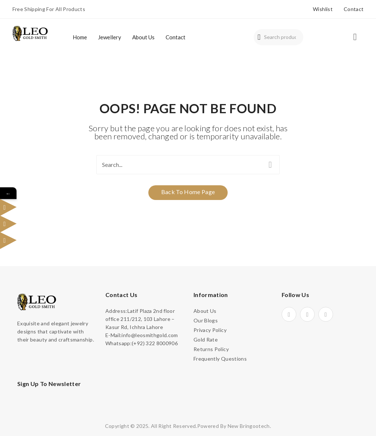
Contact (354, 9)
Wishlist (323, 9)
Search (259, 37)
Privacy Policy (210, 330)
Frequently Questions (220, 358)
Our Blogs (206, 320)
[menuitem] (80, 37)
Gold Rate (206, 339)
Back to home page (188, 191)
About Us (205, 311)
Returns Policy (211, 349)
